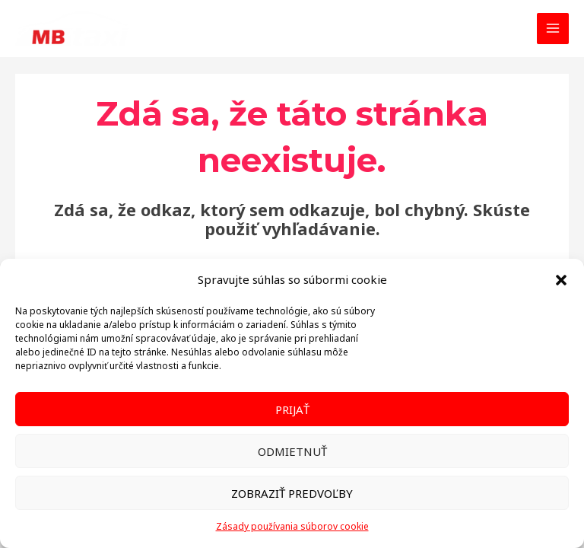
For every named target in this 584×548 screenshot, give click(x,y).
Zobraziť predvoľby (292, 493)
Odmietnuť (292, 451)
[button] (561, 280)
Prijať (292, 409)
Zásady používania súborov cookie (292, 526)
